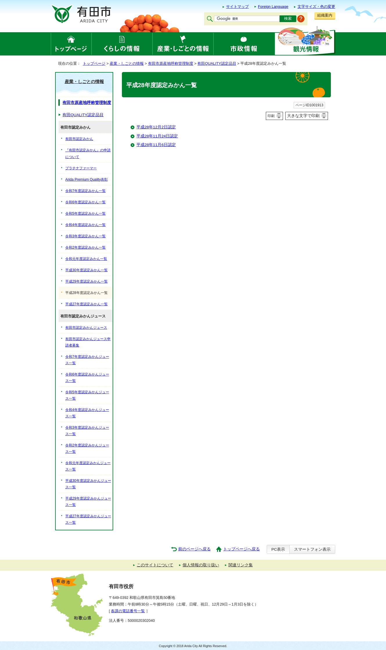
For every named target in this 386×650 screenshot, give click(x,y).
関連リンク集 (240, 565)
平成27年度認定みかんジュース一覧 (88, 519)
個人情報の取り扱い (201, 565)
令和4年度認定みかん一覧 (85, 225)
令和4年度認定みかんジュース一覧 (87, 413)
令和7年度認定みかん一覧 (85, 191)
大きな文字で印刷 (303, 115)
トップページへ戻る (241, 549)
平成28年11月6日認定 (156, 145)
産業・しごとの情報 (127, 63)
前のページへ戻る (194, 549)
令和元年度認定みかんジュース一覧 (88, 466)
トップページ (94, 63)
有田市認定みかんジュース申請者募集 (88, 342)
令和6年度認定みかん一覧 (85, 202)
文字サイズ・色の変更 (316, 6)
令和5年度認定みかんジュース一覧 (87, 395)
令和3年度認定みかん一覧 (85, 236)
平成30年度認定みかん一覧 (86, 270)
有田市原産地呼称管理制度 (170, 63)
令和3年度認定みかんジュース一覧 (87, 430)
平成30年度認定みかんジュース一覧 (88, 484)
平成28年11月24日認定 (157, 136)
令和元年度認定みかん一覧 (86, 259)
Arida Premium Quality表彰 (86, 179)
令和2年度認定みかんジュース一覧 (87, 448)
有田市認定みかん (79, 139)
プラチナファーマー (81, 168)
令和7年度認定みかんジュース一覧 (87, 360)
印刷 (271, 116)
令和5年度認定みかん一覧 (85, 213)
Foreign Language (273, 6)
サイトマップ (237, 6)
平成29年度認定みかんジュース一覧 (88, 501)
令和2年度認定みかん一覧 (85, 247)
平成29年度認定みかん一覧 (86, 281)
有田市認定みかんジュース (86, 328)
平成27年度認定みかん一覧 (86, 304)
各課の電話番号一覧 (128, 611)
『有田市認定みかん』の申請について (88, 153)
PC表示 (278, 549)
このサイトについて (155, 565)
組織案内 (324, 15)
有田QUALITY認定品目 (216, 63)
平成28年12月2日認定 (156, 127)
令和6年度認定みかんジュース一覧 (87, 377)
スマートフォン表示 (312, 549)
